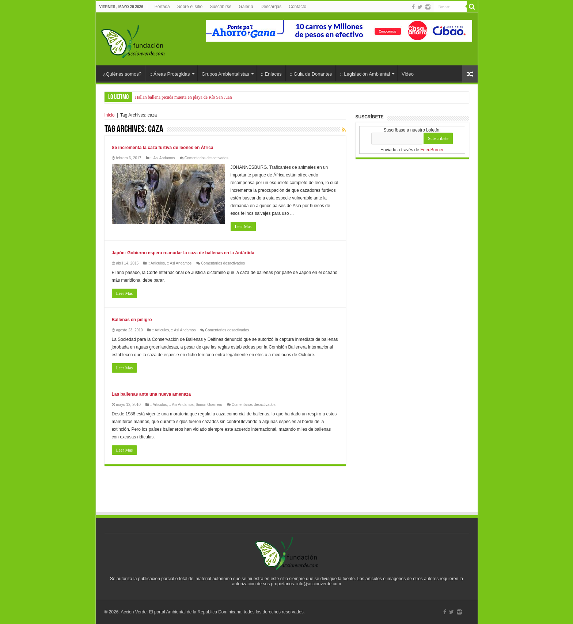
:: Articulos (156, 263)
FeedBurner (432, 149)
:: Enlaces (271, 74)
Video (408, 74)
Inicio (110, 115)
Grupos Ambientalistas (225, 74)
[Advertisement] (286, 491)
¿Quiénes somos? (122, 74)
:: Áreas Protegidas (169, 74)
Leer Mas (243, 226)
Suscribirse (220, 6)
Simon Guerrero (209, 405)
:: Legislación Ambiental (365, 74)
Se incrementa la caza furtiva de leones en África (162, 147)
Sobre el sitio (189, 6)
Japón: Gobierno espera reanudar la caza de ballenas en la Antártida (183, 252)
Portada (162, 6)
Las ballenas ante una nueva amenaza (151, 394)
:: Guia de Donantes (311, 74)
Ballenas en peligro (132, 319)
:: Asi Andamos (162, 158)
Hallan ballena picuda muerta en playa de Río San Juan (183, 97)
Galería (246, 6)
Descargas (271, 6)
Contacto (297, 6)
